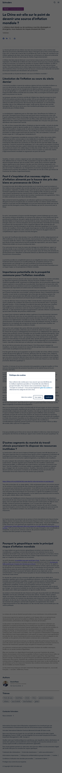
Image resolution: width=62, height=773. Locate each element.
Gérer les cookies (26, 397)
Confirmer (49, 397)
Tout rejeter (38, 397)
